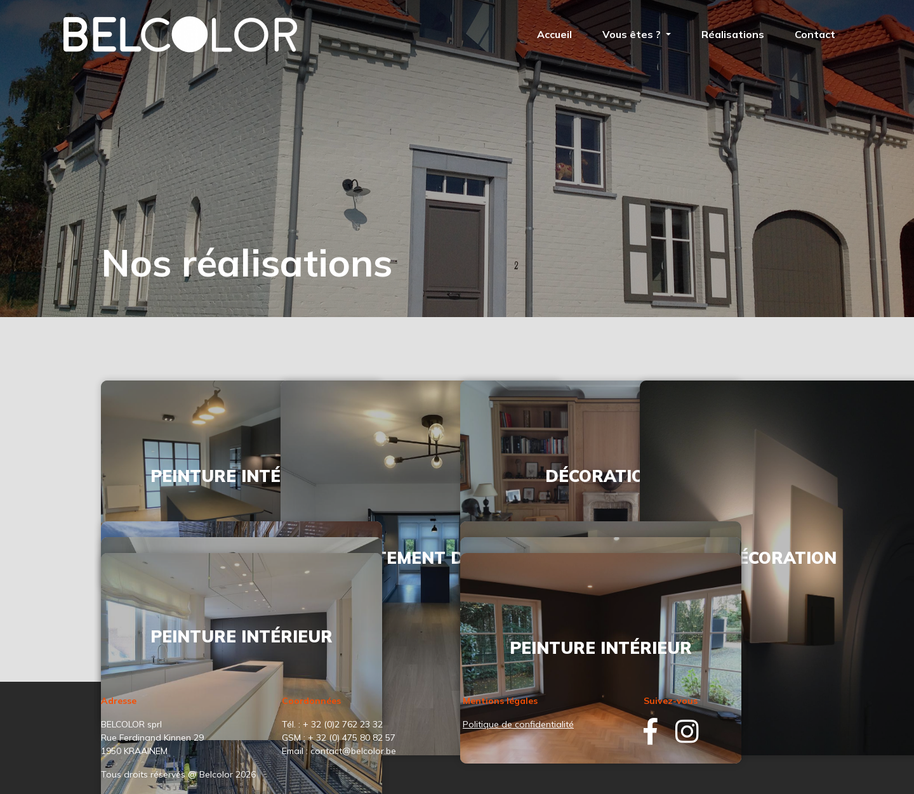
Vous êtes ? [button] (632, 34)
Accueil (554, 34)
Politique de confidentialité (518, 724)
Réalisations (732, 34)
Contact (815, 34)
